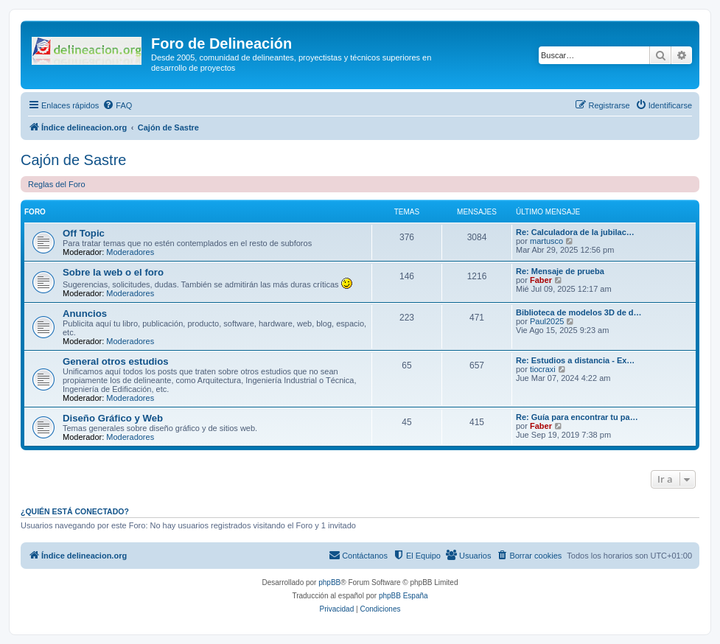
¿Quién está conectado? (75, 511)
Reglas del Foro (56, 184)
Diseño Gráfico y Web (113, 418)
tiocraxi (543, 369)
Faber (541, 280)
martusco (546, 241)
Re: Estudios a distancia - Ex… (575, 360)
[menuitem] (117, 105)
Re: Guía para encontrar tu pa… (577, 417)
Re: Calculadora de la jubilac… (575, 232)
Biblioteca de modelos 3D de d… (579, 312)
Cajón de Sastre (73, 160)
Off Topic (84, 233)
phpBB (329, 582)
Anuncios (85, 313)
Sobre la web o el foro (113, 272)
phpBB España (403, 596)
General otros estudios (116, 361)
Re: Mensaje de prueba (560, 271)
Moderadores (130, 252)
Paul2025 (547, 321)
